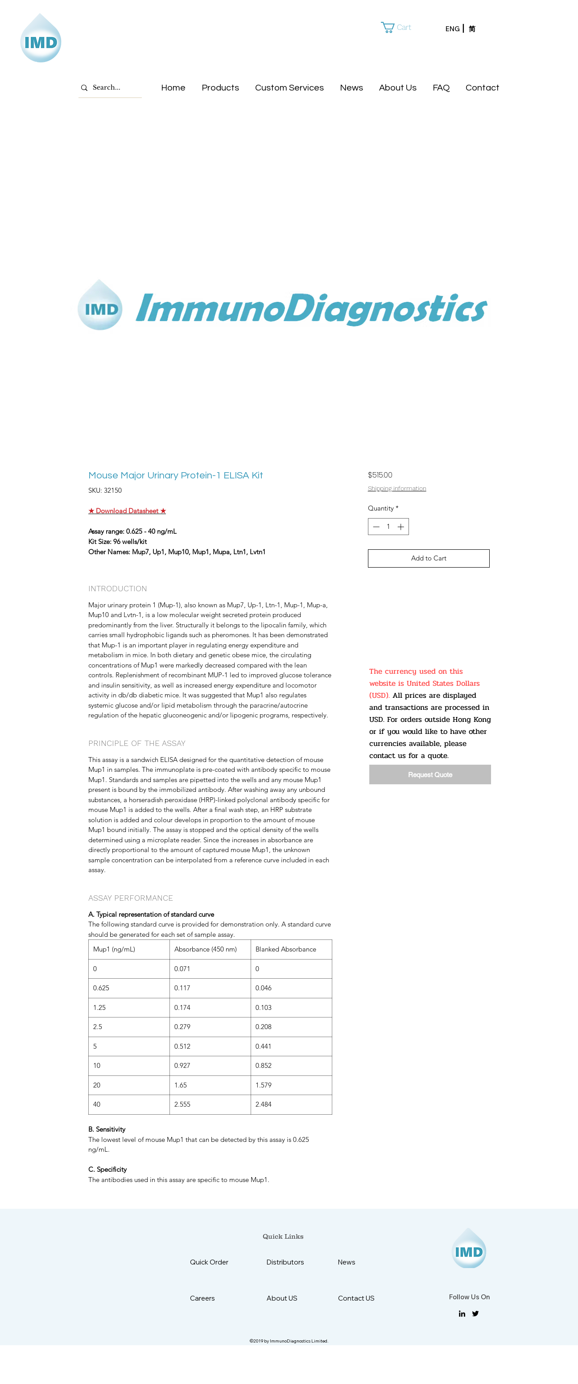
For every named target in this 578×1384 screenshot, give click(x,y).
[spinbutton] (388, 527)
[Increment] (402, 527)
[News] (360, 1262)
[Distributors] (289, 1262)
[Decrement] (375, 527)
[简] (480, 29)
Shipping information (397, 488)
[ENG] (457, 29)
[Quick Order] (216, 1262)
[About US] (289, 1298)
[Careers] (212, 1298)
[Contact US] (360, 1298)
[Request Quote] (430, 774)
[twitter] (475, 1313)
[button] (402, 27)
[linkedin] (462, 1313)
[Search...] (108, 87)
